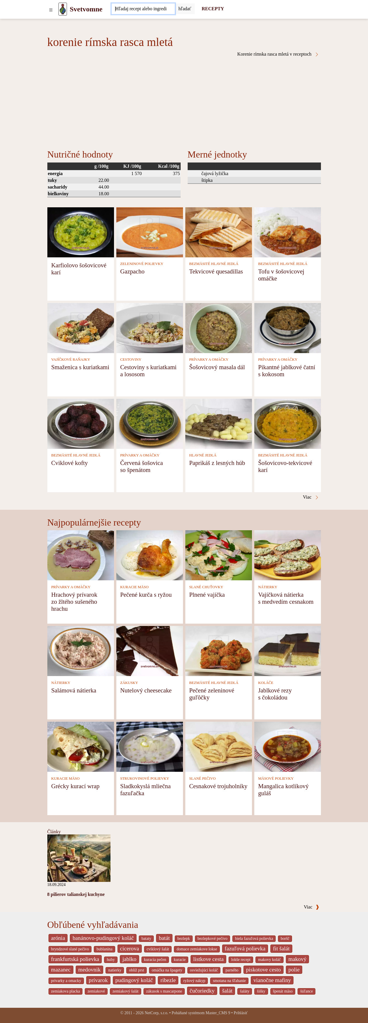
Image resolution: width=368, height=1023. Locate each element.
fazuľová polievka (245, 948)
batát (164, 938)
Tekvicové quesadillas (216, 271)
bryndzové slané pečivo (70, 949)
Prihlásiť (241, 1013)
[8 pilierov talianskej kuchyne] (78, 857)
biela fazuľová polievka (254, 938)
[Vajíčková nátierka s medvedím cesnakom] (287, 554)
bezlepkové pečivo (213, 938)
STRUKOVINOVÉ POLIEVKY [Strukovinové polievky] (144, 778)
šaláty (244, 991)
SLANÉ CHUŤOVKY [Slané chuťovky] (206, 587)
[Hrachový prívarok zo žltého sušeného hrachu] (80, 554)
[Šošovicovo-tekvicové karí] (287, 423)
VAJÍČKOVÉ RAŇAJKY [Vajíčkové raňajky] (70, 359)
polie (294, 969)
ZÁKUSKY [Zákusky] (129, 683)
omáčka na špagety (167, 970)
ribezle (168, 980)
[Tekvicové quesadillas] (218, 231)
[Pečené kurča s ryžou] (149, 554)
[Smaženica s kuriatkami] (80, 327)
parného (231, 970)
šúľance (306, 991)
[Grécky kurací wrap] (80, 746)
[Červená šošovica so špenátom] (149, 423)
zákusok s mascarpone (164, 991)
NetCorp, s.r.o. (156, 1013)
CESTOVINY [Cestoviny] (130, 359)
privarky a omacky (66, 980)
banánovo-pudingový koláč (103, 938)
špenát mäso (283, 991)
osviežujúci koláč (204, 970)
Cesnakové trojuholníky (218, 786)
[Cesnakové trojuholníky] (218, 746)
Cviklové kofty (69, 462)
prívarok (98, 980)
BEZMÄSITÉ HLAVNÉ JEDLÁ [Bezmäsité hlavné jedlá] (213, 264)
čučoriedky (202, 991)
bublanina (104, 949)
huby (111, 959)
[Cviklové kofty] (80, 423)
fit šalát (281, 948)
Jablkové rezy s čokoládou (275, 694)
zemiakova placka (65, 991)
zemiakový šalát (126, 991)
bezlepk (183, 938)
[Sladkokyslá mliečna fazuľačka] (149, 746)
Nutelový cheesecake (146, 690)
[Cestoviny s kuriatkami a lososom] (149, 327)
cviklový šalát (158, 949)
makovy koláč (269, 959)
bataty (146, 938)
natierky (114, 970)
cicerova (129, 948)
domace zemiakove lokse (197, 949)
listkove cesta (208, 959)
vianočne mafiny (272, 980)
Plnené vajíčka (207, 594)
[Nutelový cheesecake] (149, 650)
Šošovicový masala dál (217, 367)
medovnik (89, 969)
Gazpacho (132, 271)
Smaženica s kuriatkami (80, 367)
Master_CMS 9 (217, 1013)
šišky (261, 991)
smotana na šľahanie (229, 980)
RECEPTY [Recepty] (213, 8)
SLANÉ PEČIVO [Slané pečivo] (202, 778)
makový (297, 959)
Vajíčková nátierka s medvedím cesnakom (285, 598)
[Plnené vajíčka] (218, 554)
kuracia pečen (155, 959)
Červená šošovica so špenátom (141, 466)
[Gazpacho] (149, 231)
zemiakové (96, 991)
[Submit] (185, 9)
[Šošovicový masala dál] (218, 327)
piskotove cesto (263, 969)
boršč (285, 938)
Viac (311, 906)
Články (54, 831)
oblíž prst (136, 970)
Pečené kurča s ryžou (146, 594)
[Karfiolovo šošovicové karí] (80, 231)
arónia (58, 938)
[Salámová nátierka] (80, 650)
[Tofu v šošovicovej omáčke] (287, 231)
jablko (129, 959)
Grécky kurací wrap (75, 786)
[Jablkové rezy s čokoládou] (287, 650)
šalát (227, 991)
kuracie (180, 959)
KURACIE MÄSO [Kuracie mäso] (134, 587)
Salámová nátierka (73, 690)
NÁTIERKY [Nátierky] (267, 587)
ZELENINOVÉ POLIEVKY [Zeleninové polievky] (141, 264)
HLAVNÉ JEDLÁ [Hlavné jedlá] (202, 455)
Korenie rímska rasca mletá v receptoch (278, 54)
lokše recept (240, 959)
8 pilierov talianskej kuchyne (76, 894)
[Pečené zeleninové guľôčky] (218, 650)
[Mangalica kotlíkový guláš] (287, 746)
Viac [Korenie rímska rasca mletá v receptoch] (311, 497)
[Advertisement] (184, 101)
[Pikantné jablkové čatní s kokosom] (287, 327)
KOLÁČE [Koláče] (265, 683)
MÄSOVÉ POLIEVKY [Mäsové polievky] (275, 778)
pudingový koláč (134, 980)
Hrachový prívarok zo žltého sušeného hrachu (74, 601)
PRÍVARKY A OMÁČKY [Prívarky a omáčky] (208, 359)
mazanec (61, 969)
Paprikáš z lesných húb (217, 462)
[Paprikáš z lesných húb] (218, 423)
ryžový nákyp (194, 980)
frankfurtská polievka (75, 959)
